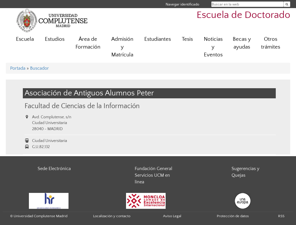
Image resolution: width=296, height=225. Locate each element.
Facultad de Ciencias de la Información (82, 106)
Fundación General (153, 168)
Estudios (54, 39)
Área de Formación (87, 43)
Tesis (187, 39)
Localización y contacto (111, 216)
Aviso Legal (172, 216)
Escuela (25, 39)
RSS (281, 216)
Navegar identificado (182, 4)
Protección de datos (233, 216)
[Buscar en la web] (287, 4)
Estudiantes (157, 39)
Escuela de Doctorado (243, 15)
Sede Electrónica (54, 168)
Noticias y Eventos (213, 47)
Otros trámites (270, 43)
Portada (17, 68)
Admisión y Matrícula (122, 47)
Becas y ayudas (242, 43)
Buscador (39, 68)
